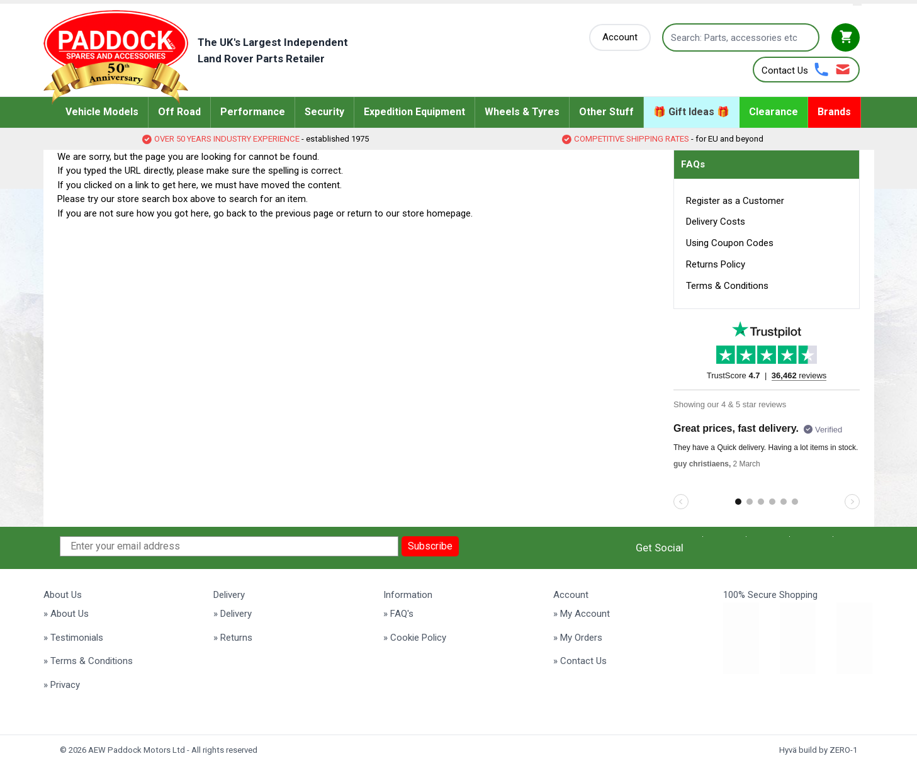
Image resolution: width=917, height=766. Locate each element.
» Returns (232, 637)
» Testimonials (73, 637)
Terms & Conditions (727, 285)
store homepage (436, 213)
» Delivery (232, 613)
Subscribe (430, 546)
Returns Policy (715, 264)
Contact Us (785, 70)
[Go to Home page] (214, 57)
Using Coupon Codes (730, 243)
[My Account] (620, 37)
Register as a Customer (735, 200)
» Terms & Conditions (88, 661)
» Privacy (61, 684)
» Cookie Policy (414, 637)
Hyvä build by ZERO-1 (818, 750)
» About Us (66, 613)
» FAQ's (398, 613)
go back (229, 213)
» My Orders (577, 637)
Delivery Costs (715, 221)
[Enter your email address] (229, 546)
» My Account (581, 613)
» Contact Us (580, 661)
